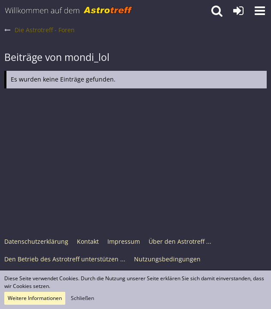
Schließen (82, 298)
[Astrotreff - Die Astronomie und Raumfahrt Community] (69, 10)
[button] (259, 10)
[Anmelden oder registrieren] (238, 10)
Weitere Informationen (35, 298)
